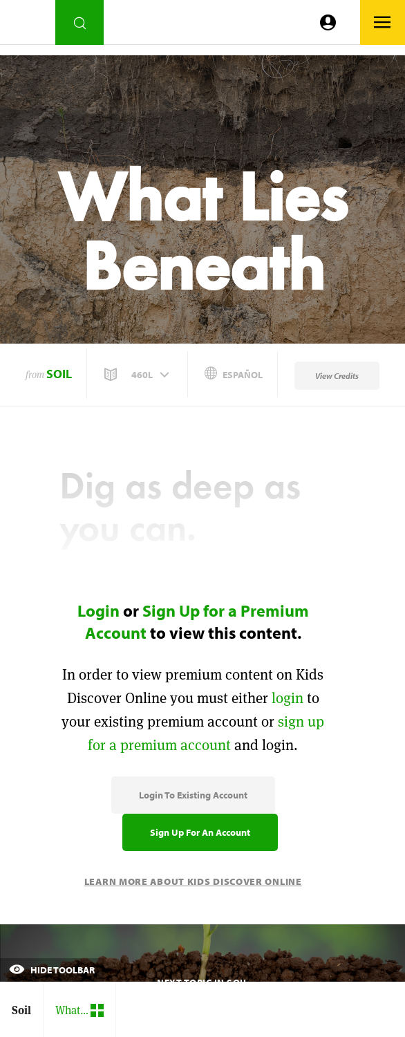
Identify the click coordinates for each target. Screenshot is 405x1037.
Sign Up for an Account (200, 832)
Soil (59, 374)
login (287, 698)
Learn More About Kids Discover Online (193, 881)
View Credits (337, 376)
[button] (138, 374)
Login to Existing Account (193, 795)
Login (98, 610)
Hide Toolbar (52, 970)
